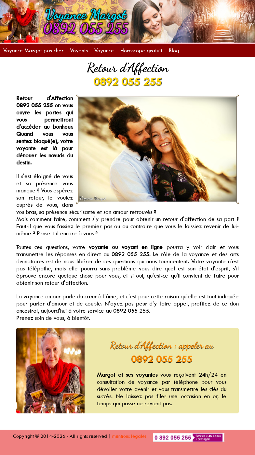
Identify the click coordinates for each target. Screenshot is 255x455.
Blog (174, 50)
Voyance (104, 50)
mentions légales (129, 436)
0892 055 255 (127, 81)
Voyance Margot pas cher (33, 50)
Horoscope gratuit (141, 50)
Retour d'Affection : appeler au (162, 345)
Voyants (79, 50)
